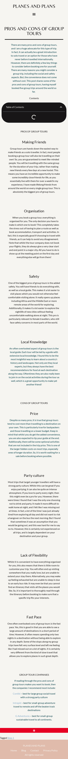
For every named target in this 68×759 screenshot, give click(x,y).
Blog (23, 750)
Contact (34, 750)
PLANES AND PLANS (34, 745)
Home (14, 750)
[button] (34, 14)
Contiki (16, 693)
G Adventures (22, 715)
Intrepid (17, 702)
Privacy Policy (50, 750)
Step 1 (11, 737)
